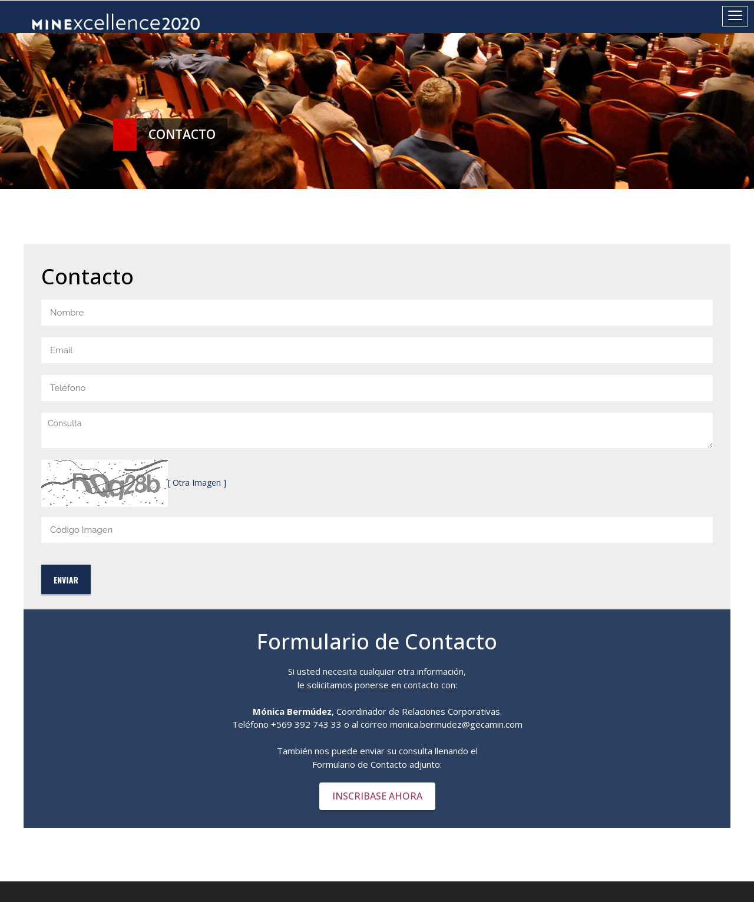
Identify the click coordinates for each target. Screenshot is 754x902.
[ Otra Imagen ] (197, 482)
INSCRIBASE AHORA (377, 796)
